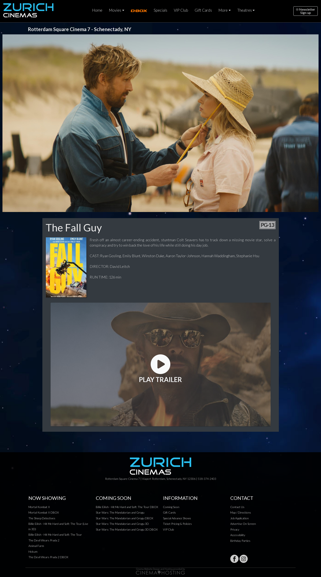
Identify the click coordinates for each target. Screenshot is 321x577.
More (223, 10)
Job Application (239, 518)
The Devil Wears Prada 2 (43, 540)
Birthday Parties (240, 540)
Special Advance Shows (177, 518)
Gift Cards (203, 10)
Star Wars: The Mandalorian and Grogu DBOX (124, 518)
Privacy (234, 529)
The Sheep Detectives (41, 518)
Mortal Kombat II (39, 507)
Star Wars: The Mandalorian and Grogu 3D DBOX (127, 529)
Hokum (32, 551)
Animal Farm (36, 546)
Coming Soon (171, 507)
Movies (115, 10)
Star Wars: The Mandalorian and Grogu (120, 512)
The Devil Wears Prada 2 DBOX (48, 557)
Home (97, 10)
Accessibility (237, 535)
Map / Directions (240, 512)
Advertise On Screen (243, 523)
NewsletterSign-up (305, 11)
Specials (160, 10)
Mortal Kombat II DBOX (43, 512)
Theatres (244, 10)
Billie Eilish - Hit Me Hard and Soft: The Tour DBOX (127, 507)
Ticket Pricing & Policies (177, 523)
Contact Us (237, 507)
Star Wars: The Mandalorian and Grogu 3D (122, 523)
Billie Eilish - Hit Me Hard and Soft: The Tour (55, 534)
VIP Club (181, 10)
